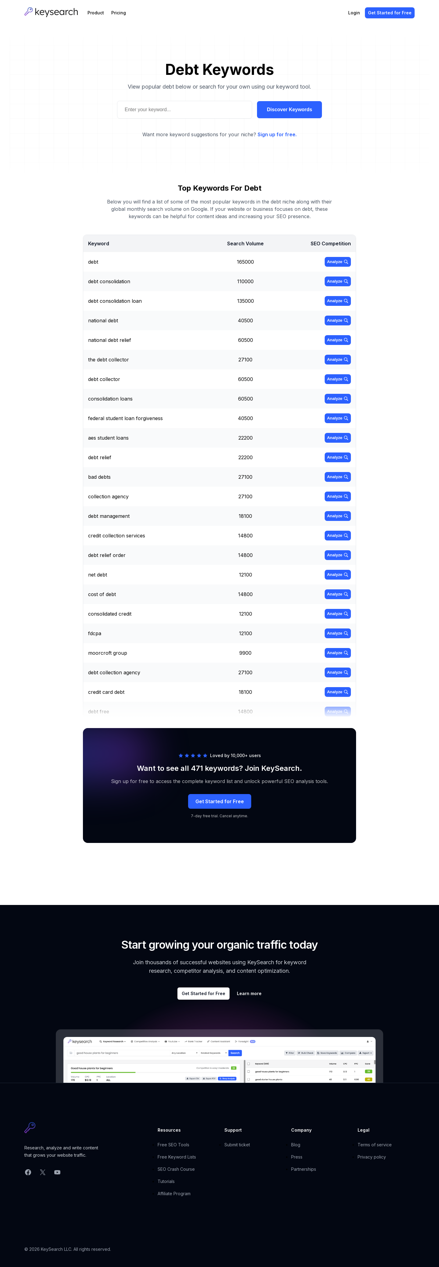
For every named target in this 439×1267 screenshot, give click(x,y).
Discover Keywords (289, 109)
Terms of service (375, 1144)
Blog (295, 1144)
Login (354, 12)
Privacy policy (372, 1156)
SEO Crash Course (176, 1169)
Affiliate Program (174, 1193)
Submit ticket (237, 1144)
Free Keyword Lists (177, 1156)
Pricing (118, 12)
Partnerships (303, 1169)
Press (296, 1156)
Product (95, 12)
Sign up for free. (277, 134)
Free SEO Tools (173, 1144)
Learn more (249, 993)
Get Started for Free (219, 801)
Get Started (390, 12)
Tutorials (166, 1181)
